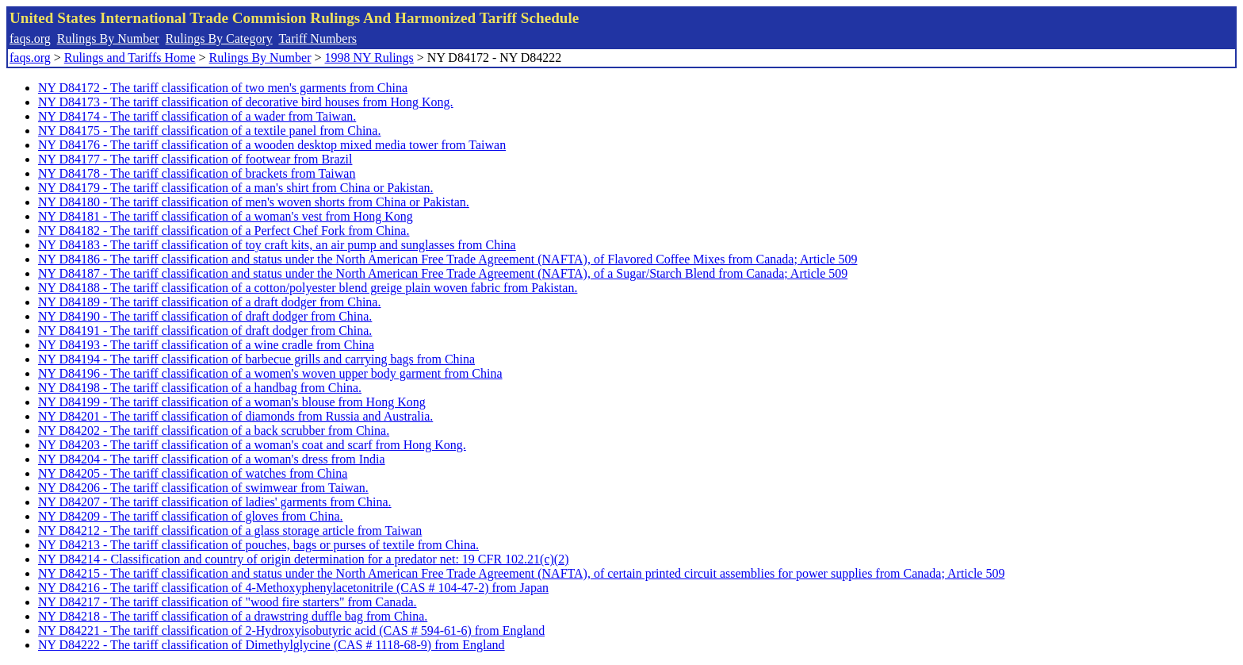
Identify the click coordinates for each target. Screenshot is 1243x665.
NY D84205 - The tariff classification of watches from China (192, 473)
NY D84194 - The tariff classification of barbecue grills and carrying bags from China (256, 359)
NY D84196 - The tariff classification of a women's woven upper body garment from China (270, 373)
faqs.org (30, 38)
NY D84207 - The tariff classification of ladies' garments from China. (215, 502)
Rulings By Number (108, 38)
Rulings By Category (219, 38)
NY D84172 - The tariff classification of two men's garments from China (222, 87)
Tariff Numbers (317, 38)
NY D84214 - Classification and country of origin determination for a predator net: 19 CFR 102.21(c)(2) (303, 559)
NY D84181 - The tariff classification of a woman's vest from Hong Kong (225, 216)
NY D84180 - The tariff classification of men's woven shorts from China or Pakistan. (253, 202)
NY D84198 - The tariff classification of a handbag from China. (199, 387)
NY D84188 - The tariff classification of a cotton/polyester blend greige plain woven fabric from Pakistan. (307, 287)
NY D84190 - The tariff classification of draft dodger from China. (205, 316)
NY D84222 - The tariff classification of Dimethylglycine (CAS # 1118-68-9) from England (271, 645)
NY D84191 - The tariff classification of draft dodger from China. (205, 330)
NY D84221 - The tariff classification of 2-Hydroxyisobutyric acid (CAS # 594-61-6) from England (291, 630)
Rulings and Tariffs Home (130, 57)
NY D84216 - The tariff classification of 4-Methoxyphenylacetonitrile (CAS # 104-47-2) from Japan (293, 587)
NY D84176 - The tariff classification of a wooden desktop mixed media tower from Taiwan (272, 145)
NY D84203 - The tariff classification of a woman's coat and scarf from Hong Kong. (252, 445)
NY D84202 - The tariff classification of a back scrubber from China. (213, 430)
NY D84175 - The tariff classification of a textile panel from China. (209, 130)
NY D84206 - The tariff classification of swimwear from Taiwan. (203, 487)
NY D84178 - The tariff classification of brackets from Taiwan (196, 173)
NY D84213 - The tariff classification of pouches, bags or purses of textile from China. (258, 545)
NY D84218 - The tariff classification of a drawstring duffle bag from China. (232, 616)
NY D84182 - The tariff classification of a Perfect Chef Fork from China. (223, 230)
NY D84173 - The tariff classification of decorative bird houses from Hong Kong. (245, 102)
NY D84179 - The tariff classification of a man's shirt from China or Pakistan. (235, 187)
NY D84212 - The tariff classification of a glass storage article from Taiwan (230, 530)
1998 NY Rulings (369, 57)
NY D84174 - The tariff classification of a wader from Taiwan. (197, 116)
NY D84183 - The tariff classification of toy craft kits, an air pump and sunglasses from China (277, 245)
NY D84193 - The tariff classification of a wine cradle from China (206, 345)
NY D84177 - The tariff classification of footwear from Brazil (195, 159)
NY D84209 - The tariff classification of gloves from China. (190, 516)
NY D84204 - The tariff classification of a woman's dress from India (211, 459)
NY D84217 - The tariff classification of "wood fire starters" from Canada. (227, 602)
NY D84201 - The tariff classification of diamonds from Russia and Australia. (235, 416)
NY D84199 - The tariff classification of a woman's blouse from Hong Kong (232, 402)
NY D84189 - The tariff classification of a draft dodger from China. (209, 302)
